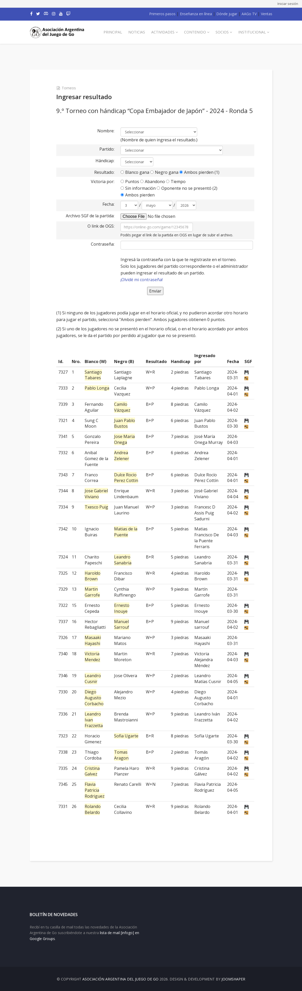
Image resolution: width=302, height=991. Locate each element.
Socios (222, 32)
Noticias (136, 32)
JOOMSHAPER (233, 979)
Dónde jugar (226, 13)
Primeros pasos (162, 13)
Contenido (195, 32)
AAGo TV (249, 13)
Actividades (162, 32)
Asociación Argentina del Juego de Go (120, 979)
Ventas (266, 13)
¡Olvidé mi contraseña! (142, 279)
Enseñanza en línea (196, 13)
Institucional (252, 32)
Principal (113, 32)
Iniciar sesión (287, 3)
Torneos (69, 87)
